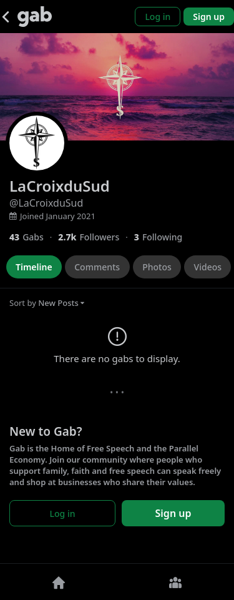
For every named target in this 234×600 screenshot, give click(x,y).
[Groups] (176, 582)
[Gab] (34, 16)
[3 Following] (163, 237)
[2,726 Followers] (96, 237)
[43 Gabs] (33, 237)
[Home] (58, 582)
